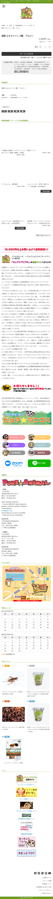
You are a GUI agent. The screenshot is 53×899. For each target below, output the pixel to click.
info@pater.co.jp (7, 510)
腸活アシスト (31, 150)
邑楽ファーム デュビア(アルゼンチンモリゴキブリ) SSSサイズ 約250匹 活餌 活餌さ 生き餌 (38, 694)
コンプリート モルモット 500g (13, 763)
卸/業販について (46, 884)
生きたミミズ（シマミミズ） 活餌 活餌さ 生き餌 (13, 728)
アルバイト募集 (47, 881)
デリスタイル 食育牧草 (10, 184)
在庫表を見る (26, 57)
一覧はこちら (43, 235)
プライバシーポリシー (45, 890)
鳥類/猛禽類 (19, 25)
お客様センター (47, 877)
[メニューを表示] (4, 6)
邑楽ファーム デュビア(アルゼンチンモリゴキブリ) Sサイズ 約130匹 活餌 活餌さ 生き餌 (38, 729)
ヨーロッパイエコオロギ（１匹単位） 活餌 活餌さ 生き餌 (13, 692)
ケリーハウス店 (27, 25)
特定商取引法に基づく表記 (43, 887)
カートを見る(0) (37, 57)
